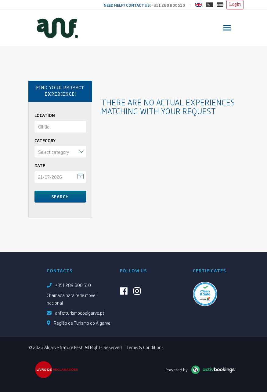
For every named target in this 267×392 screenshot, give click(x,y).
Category (45, 140)
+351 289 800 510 (168, 5)
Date (39, 165)
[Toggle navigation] (227, 28)
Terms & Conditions (145, 347)
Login (235, 4)
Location (44, 115)
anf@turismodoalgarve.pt (79, 312)
